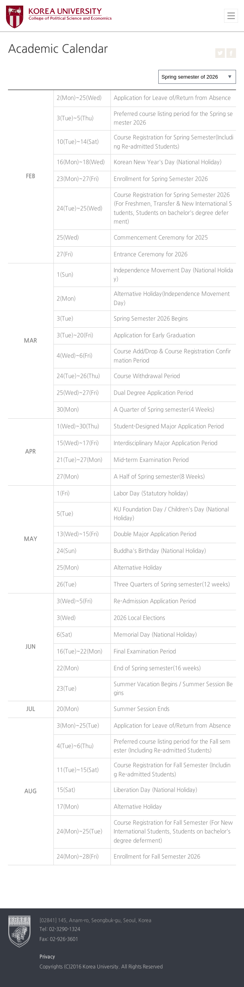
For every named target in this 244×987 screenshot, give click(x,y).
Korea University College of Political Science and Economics (59, 17)
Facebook (231, 53)
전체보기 (231, 16)
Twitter (220, 53)
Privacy (47, 957)
